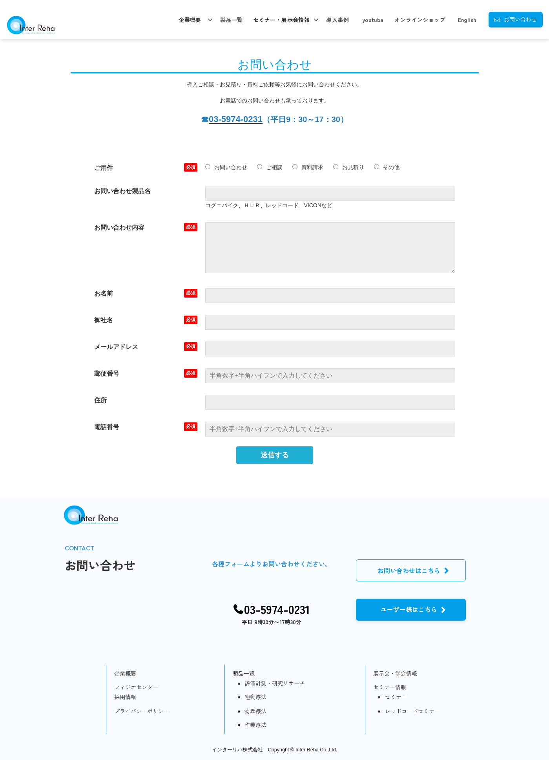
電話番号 (106, 427)
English (467, 20)
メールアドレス (116, 346)
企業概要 (190, 20)
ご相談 (270, 167)
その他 (386, 167)
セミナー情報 (389, 687)
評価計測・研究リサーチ (274, 683)
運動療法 (255, 697)
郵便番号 (106, 373)
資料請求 (307, 167)
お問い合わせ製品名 (122, 191)
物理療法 (255, 711)
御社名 (103, 320)
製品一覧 (231, 20)
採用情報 (125, 697)
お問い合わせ (520, 19)
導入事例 (337, 20)
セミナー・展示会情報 (281, 20)
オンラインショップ (419, 20)
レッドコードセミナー (412, 711)
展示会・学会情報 (395, 673)
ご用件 (103, 167)
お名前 (103, 293)
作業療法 (255, 725)
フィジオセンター (136, 687)
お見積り (348, 167)
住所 (100, 400)
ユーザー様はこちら (409, 609)
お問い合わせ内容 (119, 227)
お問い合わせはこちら (409, 570)
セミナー (396, 697)
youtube (373, 20)
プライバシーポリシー (141, 711)
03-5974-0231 (277, 609)
